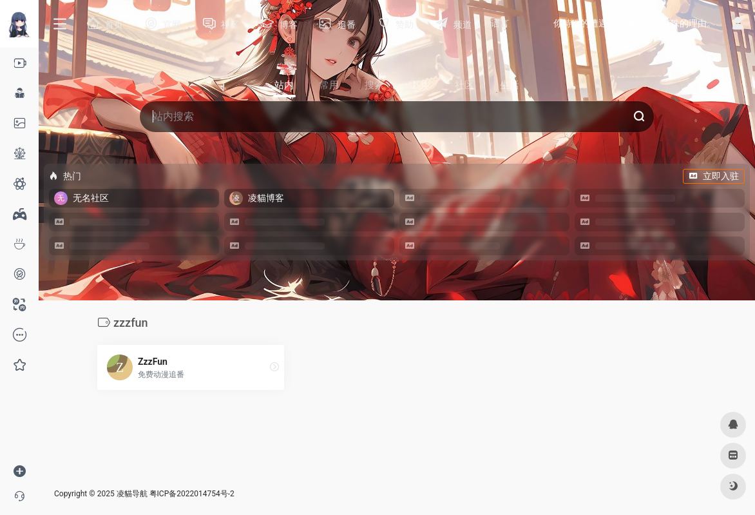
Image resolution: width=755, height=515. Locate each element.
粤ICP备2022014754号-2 (191, 493)
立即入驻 (714, 176)
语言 (500, 23)
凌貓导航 (132, 493)
